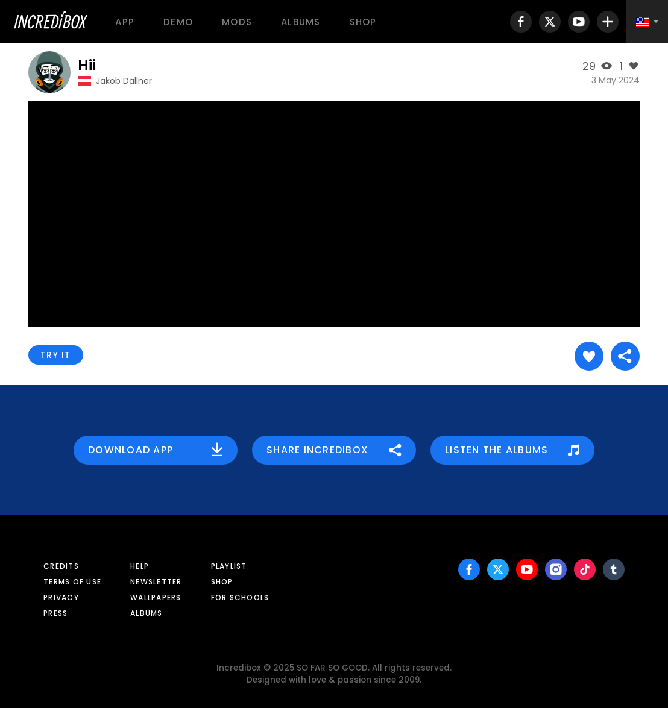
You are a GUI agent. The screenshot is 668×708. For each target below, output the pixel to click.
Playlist (229, 566)
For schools (240, 597)
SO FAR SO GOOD (332, 668)
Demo (178, 22)
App (124, 22)
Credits (61, 566)
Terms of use (72, 582)
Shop (363, 22)
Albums (301, 22)
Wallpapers (155, 597)
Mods (237, 22)
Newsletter (156, 582)
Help (139, 566)
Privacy (61, 597)
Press (55, 613)
